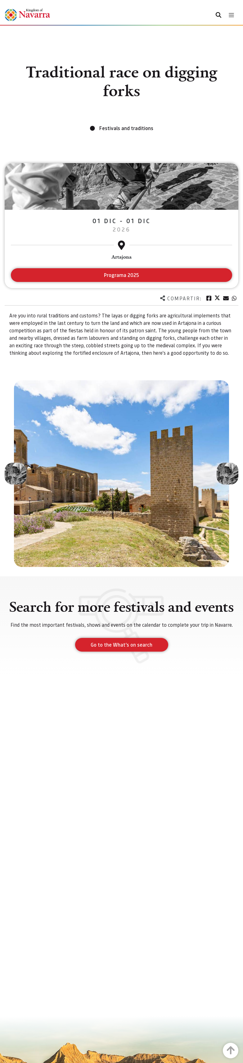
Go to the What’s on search (121, 644)
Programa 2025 (121, 275)
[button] (15, 474)
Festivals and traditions (126, 128)
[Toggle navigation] (231, 15)
